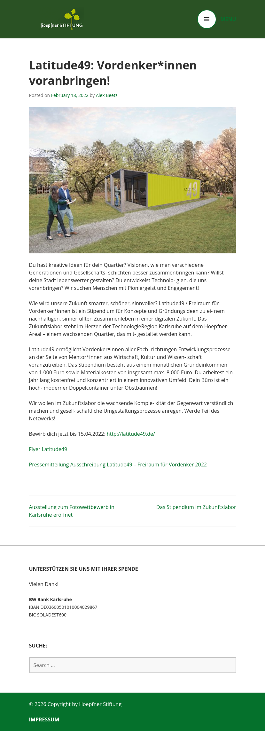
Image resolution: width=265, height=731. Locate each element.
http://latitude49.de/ (131, 433)
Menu (228, 19)
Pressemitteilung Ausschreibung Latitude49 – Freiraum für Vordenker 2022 (118, 464)
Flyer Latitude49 (48, 449)
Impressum (44, 719)
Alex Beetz (107, 95)
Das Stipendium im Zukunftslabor (196, 507)
